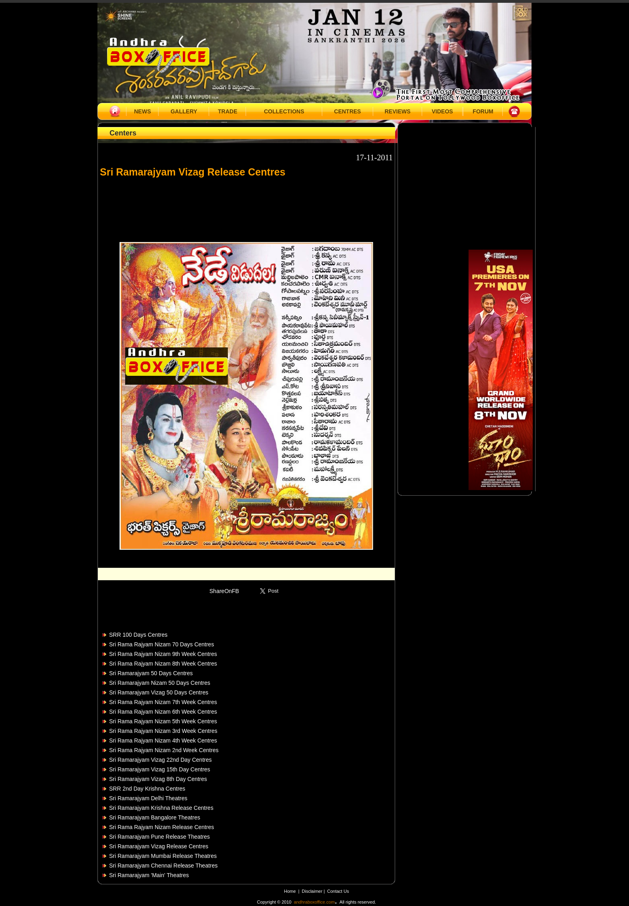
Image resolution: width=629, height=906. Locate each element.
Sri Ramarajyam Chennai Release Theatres (163, 865)
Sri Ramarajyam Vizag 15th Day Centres (159, 769)
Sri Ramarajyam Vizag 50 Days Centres (158, 692)
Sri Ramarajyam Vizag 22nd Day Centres (160, 760)
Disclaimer (312, 891)
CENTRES (347, 111)
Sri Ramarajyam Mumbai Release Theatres (163, 856)
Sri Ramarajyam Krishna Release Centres (161, 808)
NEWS (142, 111)
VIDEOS (442, 111)
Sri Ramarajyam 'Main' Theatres (149, 875)
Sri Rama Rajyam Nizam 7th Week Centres (163, 702)
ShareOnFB (224, 591)
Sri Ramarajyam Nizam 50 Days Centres (159, 683)
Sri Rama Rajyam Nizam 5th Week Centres (163, 721)
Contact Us (338, 891)
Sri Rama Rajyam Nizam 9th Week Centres (163, 654)
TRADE (227, 111)
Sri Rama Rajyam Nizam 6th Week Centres (163, 711)
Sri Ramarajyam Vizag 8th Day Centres (158, 779)
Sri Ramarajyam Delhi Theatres (148, 798)
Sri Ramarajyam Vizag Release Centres (158, 846)
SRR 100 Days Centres (138, 635)
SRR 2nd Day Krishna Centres (147, 788)
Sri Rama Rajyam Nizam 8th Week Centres (163, 663)
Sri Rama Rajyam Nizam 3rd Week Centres (163, 731)
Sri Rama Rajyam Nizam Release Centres (161, 827)
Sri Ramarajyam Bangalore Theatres (154, 817)
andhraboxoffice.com (314, 902)
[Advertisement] (246, 206)
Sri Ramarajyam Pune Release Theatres (159, 836)
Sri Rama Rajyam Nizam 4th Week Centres (163, 740)
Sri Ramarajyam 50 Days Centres (151, 673)
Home (290, 891)
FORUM (483, 111)
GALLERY (183, 111)
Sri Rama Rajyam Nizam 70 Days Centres (161, 644)
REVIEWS (398, 111)
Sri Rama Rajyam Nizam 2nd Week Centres (164, 750)
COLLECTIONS (284, 111)
